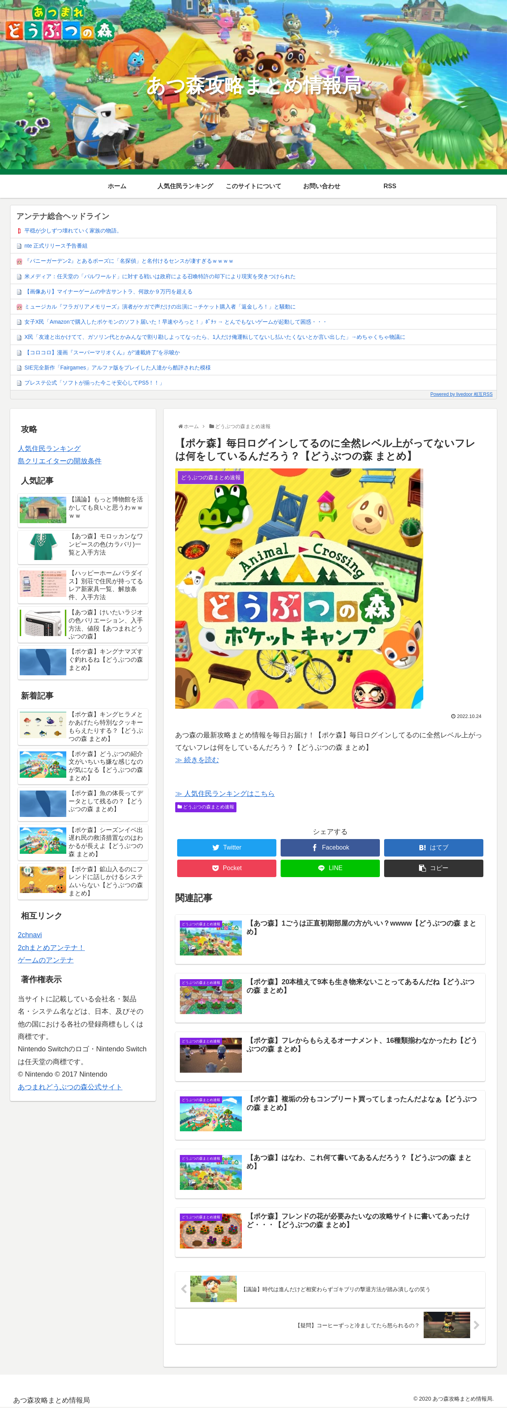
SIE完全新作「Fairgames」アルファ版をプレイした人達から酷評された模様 (117, 367)
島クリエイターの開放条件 (60, 461)
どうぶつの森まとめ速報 (206, 807)
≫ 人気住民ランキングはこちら (225, 794)
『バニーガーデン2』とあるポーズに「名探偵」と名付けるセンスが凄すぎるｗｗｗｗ (129, 261)
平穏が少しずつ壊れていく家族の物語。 (73, 230)
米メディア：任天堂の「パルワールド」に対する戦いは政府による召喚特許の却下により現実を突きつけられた (160, 276)
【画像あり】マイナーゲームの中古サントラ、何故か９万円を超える (108, 291)
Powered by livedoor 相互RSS (461, 394)
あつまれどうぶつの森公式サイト (70, 1087)
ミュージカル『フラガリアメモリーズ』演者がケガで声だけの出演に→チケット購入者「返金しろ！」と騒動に (160, 306)
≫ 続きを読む (197, 760)
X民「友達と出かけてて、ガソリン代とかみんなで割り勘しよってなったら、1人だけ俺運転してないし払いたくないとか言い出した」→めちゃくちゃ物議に (214, 337)
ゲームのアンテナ (46, 960)
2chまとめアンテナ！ (51, 948)
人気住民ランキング (49, 449)
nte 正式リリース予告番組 (56, 246)
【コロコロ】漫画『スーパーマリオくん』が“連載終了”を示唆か (102, 352)
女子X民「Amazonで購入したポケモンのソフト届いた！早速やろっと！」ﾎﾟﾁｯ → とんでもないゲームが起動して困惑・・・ (176, 322)
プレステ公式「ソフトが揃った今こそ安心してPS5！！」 (94, 383)
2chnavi (30, 935)
